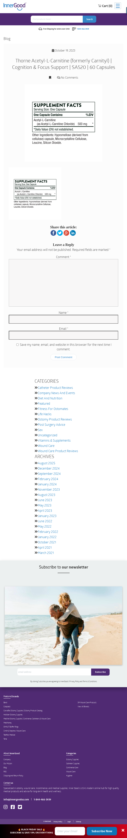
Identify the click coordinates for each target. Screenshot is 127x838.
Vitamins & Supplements (54, 440)
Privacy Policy (58, 822)
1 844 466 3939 (83, 29)
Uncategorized (47, 435)
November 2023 (49, 489)
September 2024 (49, 473)
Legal (69, 822)
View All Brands (83, 706)
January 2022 (47, 537)
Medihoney (8, 722)
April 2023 (45, 510)
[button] (63, 831)
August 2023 (46, 495)
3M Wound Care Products (87, 702)
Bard (5, 702)
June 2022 (45, 521)
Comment (63, 257)
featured (44, 403)
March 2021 (46, 553)
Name (63, 312)
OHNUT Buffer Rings (11, 726)
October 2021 (47, 542)
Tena (5, 739)
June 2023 (45, 500)
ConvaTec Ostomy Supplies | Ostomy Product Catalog (23, 710)
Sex (40, 430)
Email (63, 328)
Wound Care (46, 446)
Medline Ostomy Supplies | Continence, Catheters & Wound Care (27, 718)
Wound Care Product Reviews (58, 451)
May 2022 (44, 526)
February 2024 (48, 479)
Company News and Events (56, 393)
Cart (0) (105, 6)
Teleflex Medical (9, 735)
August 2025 (46, 463)
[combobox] (57, 19)
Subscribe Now (102, 831)
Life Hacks (44, 414)
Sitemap (78, 822)
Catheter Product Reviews (55, 388)
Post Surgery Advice (51, 424)
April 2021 (45, 547)
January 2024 (47, 484)
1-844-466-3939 (42, 799)
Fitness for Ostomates (53, 409)
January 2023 (47, 516)
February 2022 (48, 531)
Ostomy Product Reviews (55, 419)
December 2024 (49, 468)
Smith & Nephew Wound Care (14, 731)
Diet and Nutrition (50, 398)
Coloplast (7, 706)
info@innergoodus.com (16, 799)
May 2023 (44, 505)
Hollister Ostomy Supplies (13, 714)
